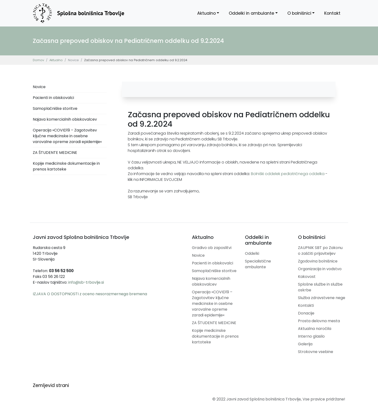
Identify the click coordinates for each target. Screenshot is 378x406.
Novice (39, 87)
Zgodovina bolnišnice (318, 261)
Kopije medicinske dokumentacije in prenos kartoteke (66, 166)
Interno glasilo (311, 336)
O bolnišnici (299, 13)
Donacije (306, 313)
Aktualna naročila (314, 328)
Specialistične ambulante (258, 264)
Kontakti (306, 305)
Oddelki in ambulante (251, 13)
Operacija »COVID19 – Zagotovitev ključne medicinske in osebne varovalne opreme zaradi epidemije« (67, 135)
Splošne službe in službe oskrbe (320, 287)
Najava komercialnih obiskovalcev (65, 119)
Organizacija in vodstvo (320, 269)
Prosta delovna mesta (319, 321)
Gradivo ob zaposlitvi (211, 247)
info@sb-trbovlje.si (86, 282)
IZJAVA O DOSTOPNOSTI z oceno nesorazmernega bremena (90, 294)
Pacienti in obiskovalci (53, 97)
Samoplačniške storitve (55, 108)
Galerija (305, 344)
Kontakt (332, 13)
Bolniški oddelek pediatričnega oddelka (287, 174)
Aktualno (206, 13)
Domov (38, 60)
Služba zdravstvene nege (321, 298)
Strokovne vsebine (315, 351)
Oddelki (252, 253)
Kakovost (307, 276)
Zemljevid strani (51, 385)
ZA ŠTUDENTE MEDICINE (55, 152)
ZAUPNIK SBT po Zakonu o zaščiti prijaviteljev (320, 250)
